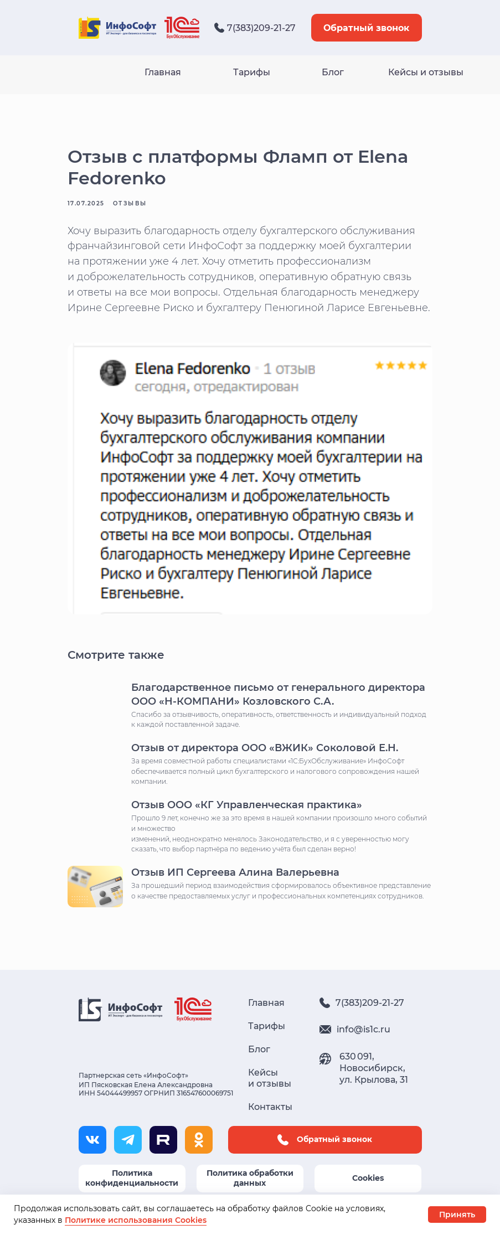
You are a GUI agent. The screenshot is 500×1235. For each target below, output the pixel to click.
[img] (181, 28)
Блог (333, 72)
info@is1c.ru (363, 1043)
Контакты (270, 1121)
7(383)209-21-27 (261, 28)
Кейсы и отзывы (425, 72)
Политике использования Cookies (136, 1220)
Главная (163, 72)
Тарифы (251, 72)
